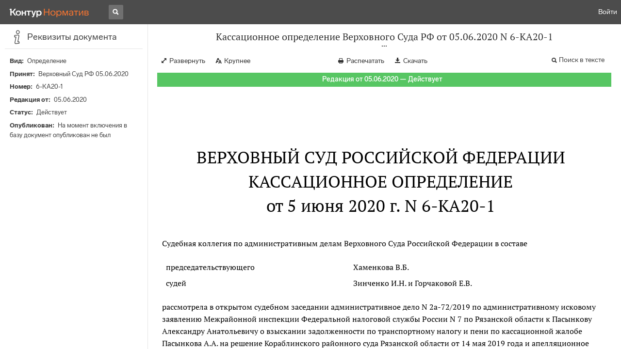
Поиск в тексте (582, 60)
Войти (607, 12)
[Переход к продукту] (49, 12)
